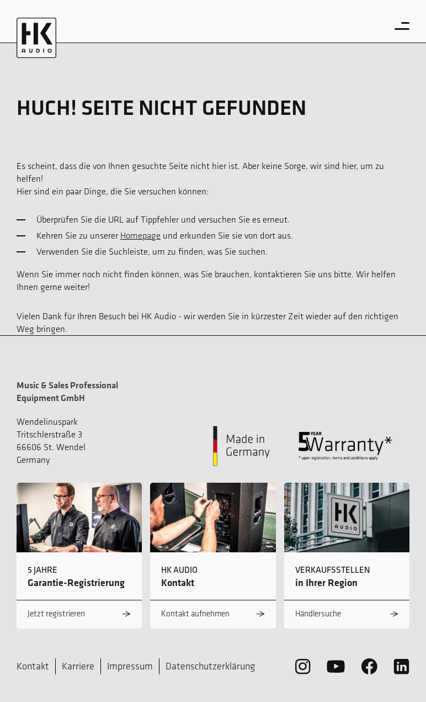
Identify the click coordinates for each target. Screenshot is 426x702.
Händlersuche (318, 614)
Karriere (78, 666)
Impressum (130, 666)
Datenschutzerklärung (210, 666)
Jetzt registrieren (56, 614)
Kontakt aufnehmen (195, 614)
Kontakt (33, 666)
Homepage (140, 235)
